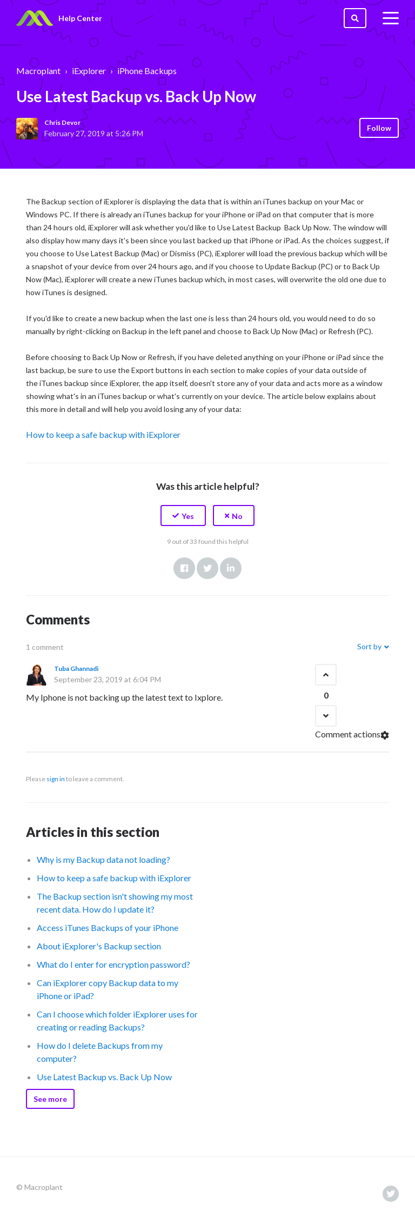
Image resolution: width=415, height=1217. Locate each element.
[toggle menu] (391, 18)
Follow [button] (379, 127)
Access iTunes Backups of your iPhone (107, 927)
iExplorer (89, 70)
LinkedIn (231, 568)
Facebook (184, 568)
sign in (55, 779)
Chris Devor (62, 122)
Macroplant (38, 70)
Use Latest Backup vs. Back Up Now (104, 1077)
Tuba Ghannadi (76, 668)
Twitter (207, 568)
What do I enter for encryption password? (113, 964)
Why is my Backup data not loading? (103, 859)
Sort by (369, 646)
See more (50, 1098)
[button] (183, 515)
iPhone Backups (147, 70)
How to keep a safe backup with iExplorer (103, 434)
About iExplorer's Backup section (99, 946)
